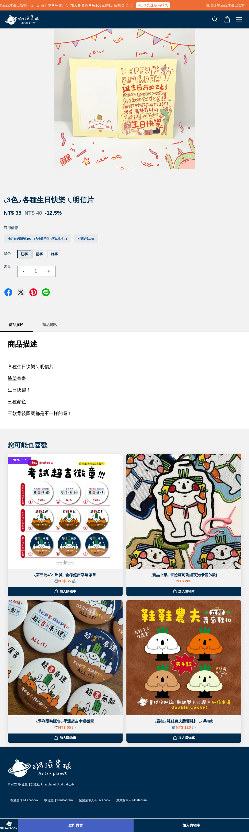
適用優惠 (11, 228)
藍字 (39, 254)
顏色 (7, 253)
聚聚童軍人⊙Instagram (132, 800)
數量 (7, 266)
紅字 (24, 254)
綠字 (54, 254)
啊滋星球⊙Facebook (24, 800)
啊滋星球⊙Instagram (58, 800)
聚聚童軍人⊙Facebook (94, 800)
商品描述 (16, 325)
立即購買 (75, 825)
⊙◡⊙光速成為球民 (156, 5)
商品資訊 (49, 325)
